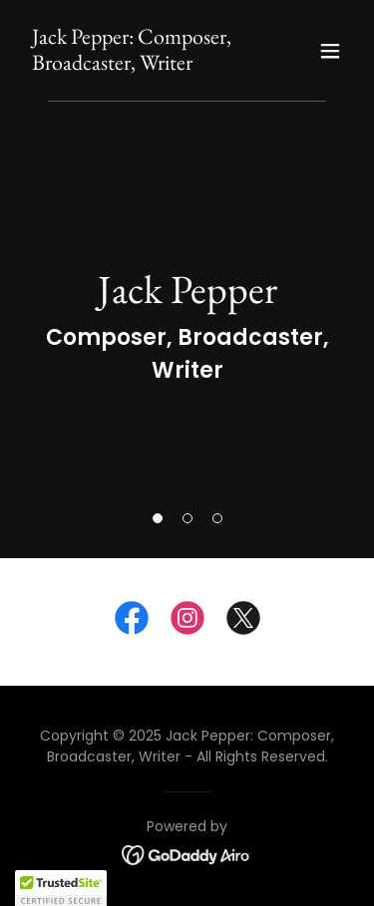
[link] (138, 64)
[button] (158, 518)
